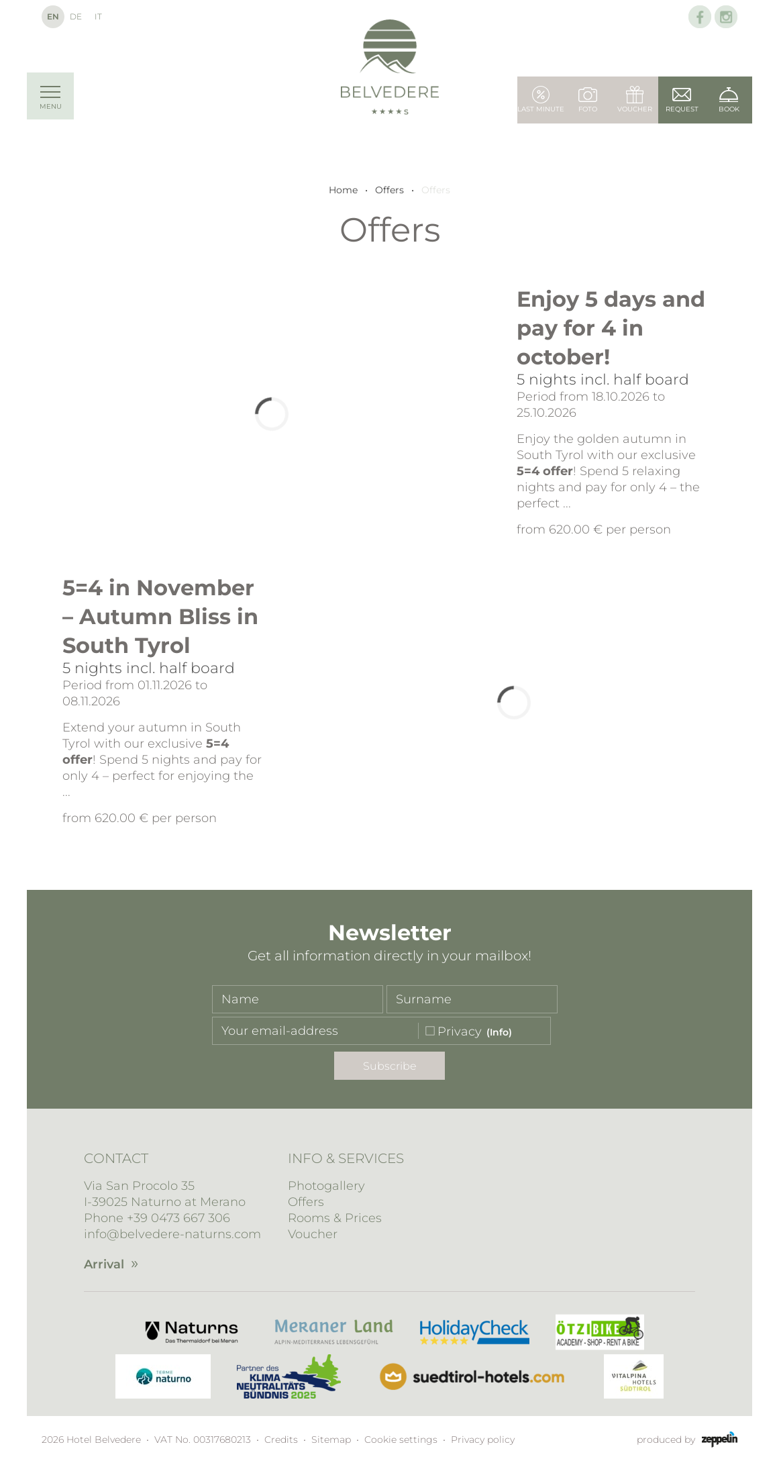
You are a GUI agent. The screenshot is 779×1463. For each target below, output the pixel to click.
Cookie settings (400, 1439)
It (98, 16)
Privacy (459, 1032)
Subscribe (390, 1066)
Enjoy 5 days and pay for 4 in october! (611, 328)
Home (343, 190)
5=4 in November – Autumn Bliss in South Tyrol (160, 616)
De (76, 16)
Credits (281, 1439)
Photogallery (326, 1185)
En (53, 16)
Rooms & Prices (335, 1218)
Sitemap (331, 1439)
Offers (389, 190)
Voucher (312, 1234)
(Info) (499, 1032)
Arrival (104, 1264)
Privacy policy (483, 1439)
